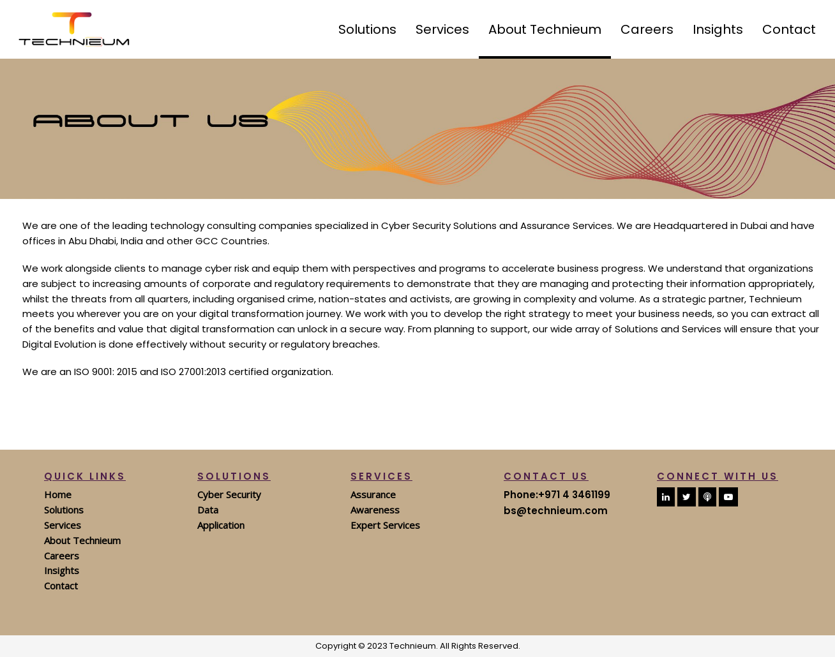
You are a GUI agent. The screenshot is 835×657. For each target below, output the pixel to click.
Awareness (375, 509)
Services (62, 525)
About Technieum (82, 540)
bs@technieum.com (556, 510)
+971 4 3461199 (574, 494)
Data (207, 509)
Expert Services (385, 525)
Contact (61, 585)
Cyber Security (229, 494)
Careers (61, 555)
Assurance (373, 494)
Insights (61, 570)
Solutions (64, 509)
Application (220, 525)
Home (57, 494)
